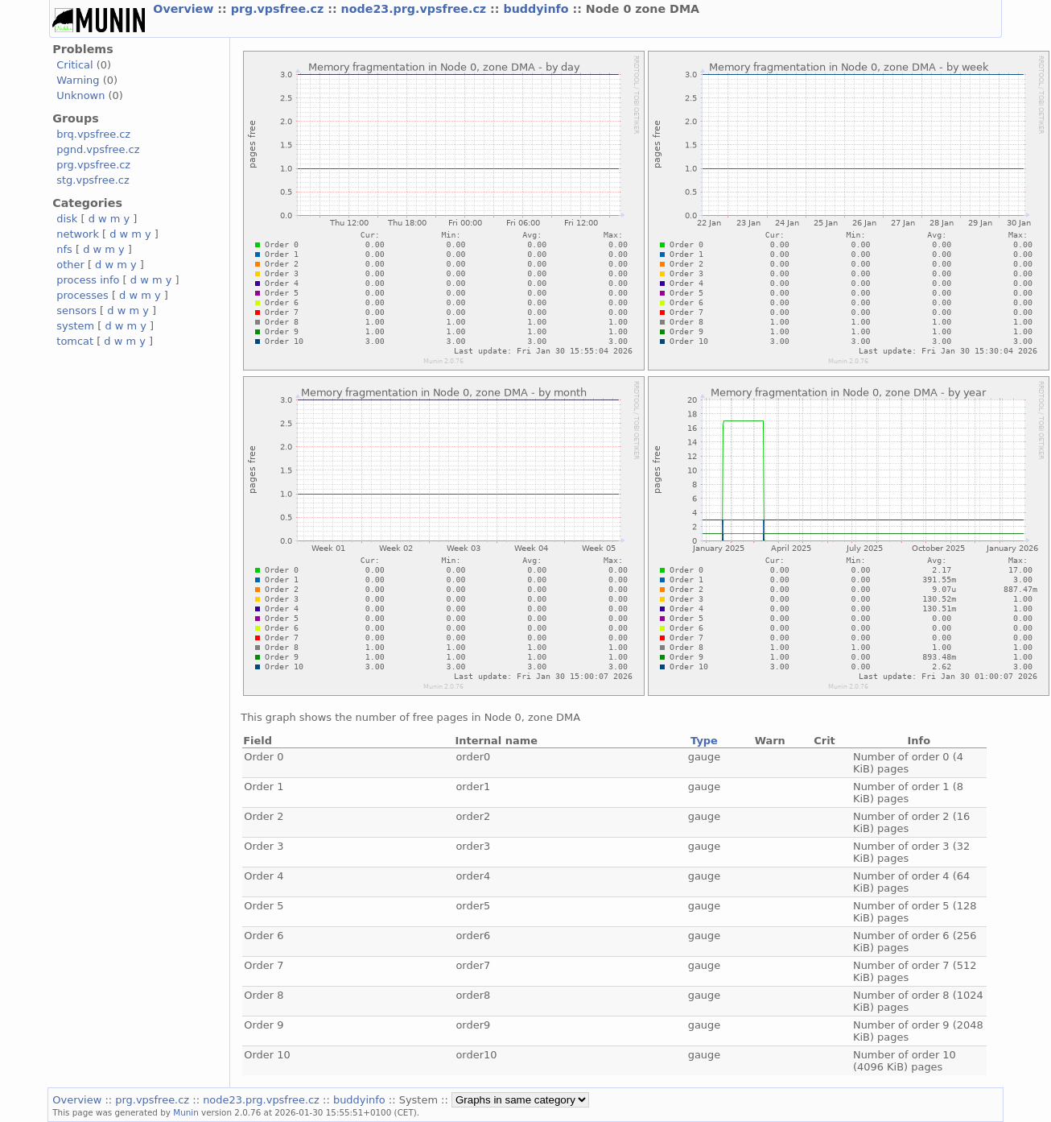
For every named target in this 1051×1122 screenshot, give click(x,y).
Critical (74, 65)
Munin (186, 1112)
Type (704, 741)
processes (82, 295)
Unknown (80, 95)
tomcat (74, 341)
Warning (77, 80)
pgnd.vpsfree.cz (97, 149)
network (77, 234)
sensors (76, 310)
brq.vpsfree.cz (93, 134)
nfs (64, 249)
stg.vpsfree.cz (92, 180)
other (70, 265)
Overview (185, 8)
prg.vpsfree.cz (279, 8)
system (75, 326)
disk (66, 219)
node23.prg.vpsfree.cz (416, 8)
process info (87, 280)
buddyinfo (537, 8)
